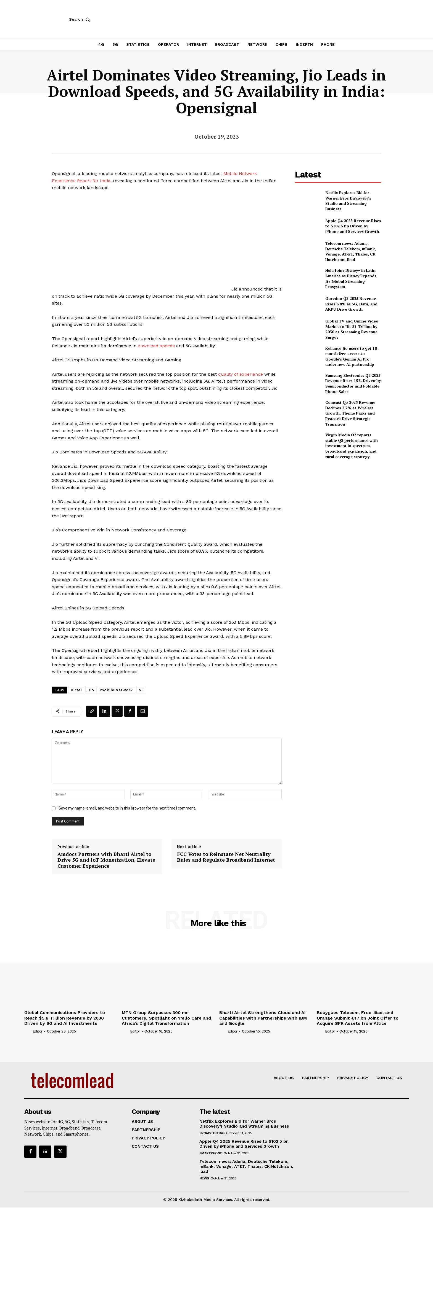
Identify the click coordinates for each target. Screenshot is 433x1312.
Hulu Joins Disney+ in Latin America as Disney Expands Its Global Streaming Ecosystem (350, 278)
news (204, 1178)
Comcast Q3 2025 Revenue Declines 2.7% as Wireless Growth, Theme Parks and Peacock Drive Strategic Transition (350, 413)
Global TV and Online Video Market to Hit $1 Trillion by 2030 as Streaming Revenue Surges (351, 329)
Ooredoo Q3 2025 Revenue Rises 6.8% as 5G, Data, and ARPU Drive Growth (351, 304)
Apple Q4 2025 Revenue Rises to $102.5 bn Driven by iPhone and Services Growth (353, 226)
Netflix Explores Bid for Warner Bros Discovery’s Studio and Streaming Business (348, 200)
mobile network (116, 690)
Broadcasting (212, 1133)
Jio (91, 690)
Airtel (76, 690)
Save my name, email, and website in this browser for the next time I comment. (127, 808)
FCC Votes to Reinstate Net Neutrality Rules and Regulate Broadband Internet (226, 857)
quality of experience (240, 374)
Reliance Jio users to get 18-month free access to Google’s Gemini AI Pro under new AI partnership (352, 356)
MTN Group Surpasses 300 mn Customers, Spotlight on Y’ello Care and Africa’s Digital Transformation (166, 1018)
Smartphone (210, 1153)
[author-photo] (27, 1031)
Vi (141, 690)
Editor (38, 1031)
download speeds (156, 345)
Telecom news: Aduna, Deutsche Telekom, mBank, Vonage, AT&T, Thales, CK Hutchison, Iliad (350, 251)
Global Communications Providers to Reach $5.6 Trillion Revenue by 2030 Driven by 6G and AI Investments (64, 1018)
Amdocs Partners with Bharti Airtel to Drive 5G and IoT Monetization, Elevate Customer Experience (106, 860)
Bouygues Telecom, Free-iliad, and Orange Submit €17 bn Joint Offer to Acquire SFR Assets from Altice (357, 1018)
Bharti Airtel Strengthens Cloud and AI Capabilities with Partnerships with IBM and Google (263, 1018)
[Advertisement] (338, 502)
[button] (80, 19)
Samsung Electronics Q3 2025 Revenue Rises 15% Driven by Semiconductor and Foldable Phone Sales (353, 383)
